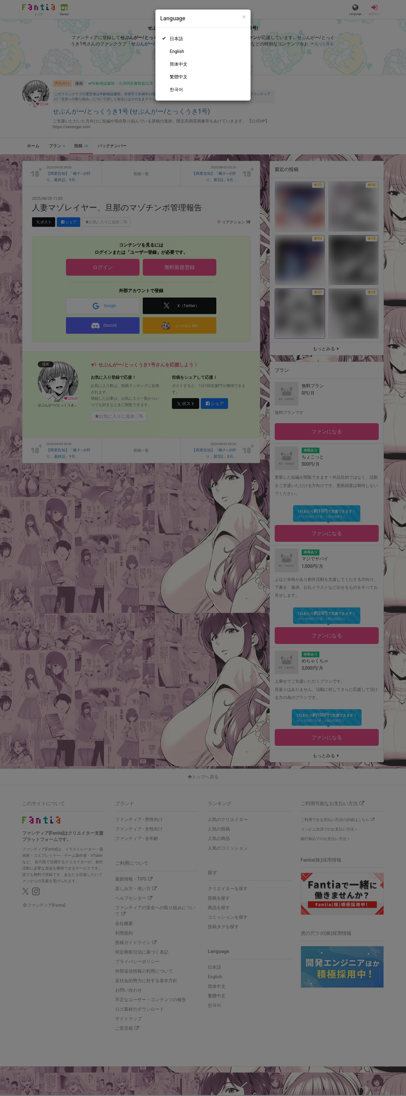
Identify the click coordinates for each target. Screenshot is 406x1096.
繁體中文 (178, 76)
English (177, 51)
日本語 (176, 38)
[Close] (244, 17)
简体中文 (178, 64)
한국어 (176, 89)
